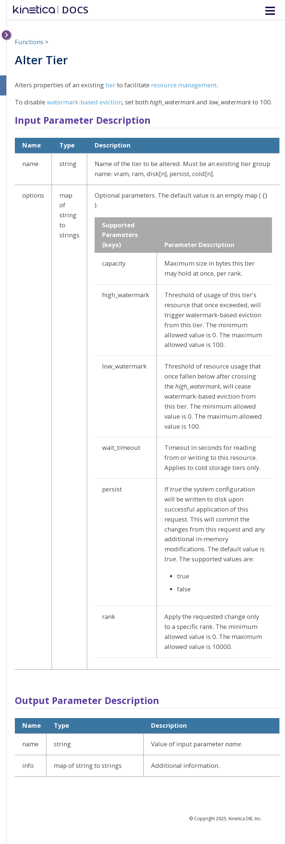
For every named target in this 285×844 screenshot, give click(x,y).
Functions (29, 42)
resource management (184, 85)
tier (110, 85)
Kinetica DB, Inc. (245, 818)
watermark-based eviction (84, 102)
